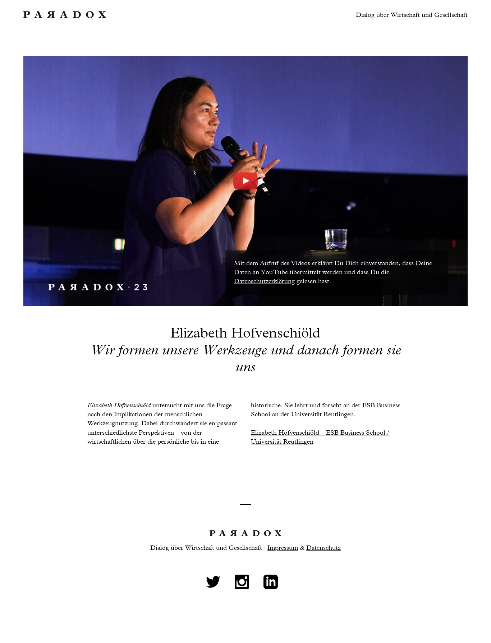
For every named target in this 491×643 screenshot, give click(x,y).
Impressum (282, 548)
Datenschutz (323, 548)
